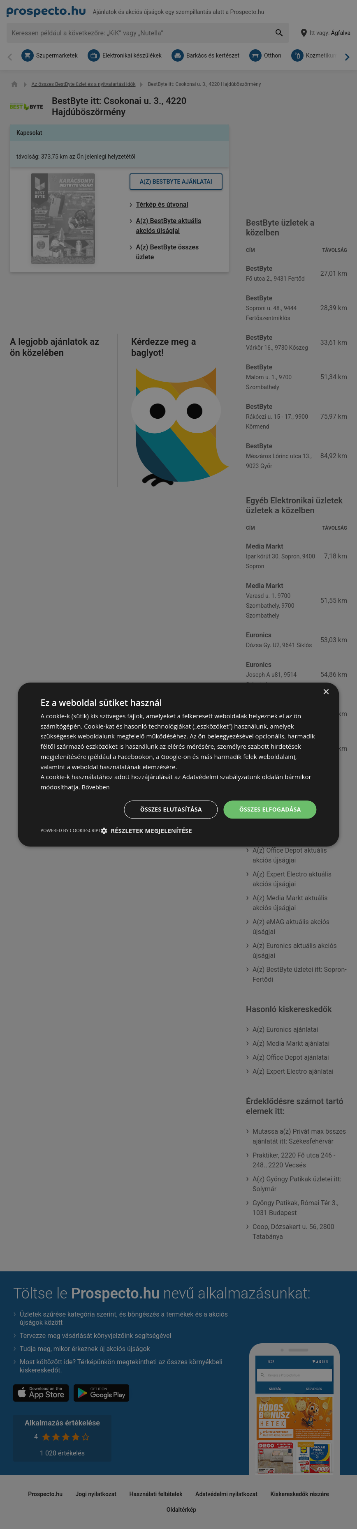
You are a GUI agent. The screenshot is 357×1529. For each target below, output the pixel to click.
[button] (146, 831)
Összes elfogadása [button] (269, 809)
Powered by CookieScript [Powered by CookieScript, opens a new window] (70, 831)
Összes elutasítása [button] (169, 809)
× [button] (326, 692)
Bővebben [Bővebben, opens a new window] (96, 787)
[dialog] (178, 764)
